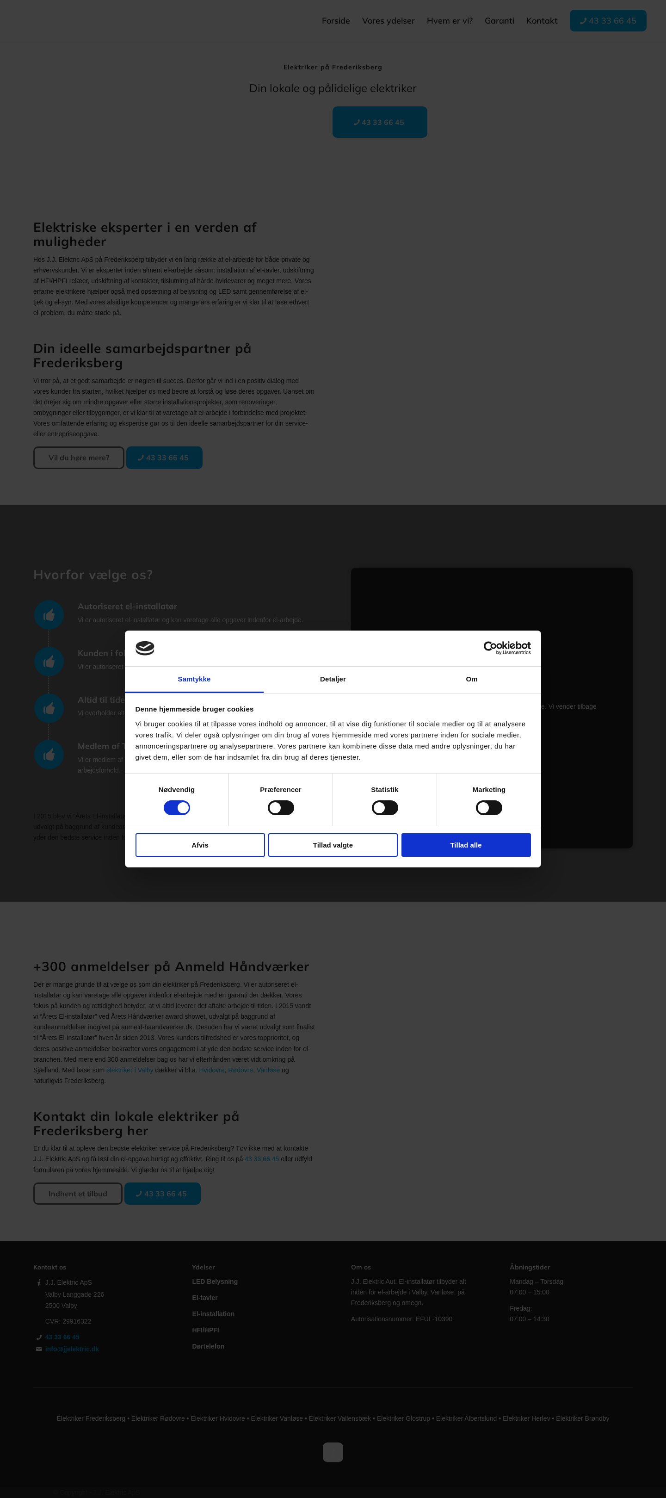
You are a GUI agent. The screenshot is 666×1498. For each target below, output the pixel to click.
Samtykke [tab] (194, 679)
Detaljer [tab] (333, 679)
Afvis (200, 845)
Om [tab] (471, 679)
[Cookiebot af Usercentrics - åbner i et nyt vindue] (490, 648)
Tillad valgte (333, 845)
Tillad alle (465, 845)
